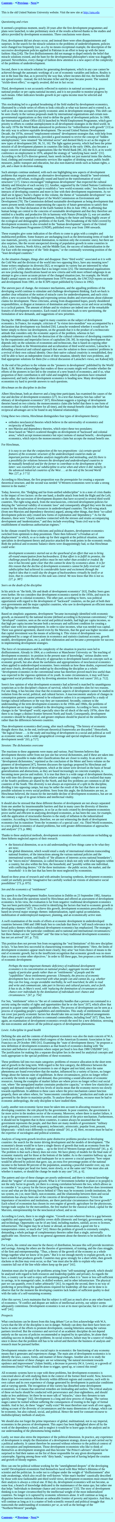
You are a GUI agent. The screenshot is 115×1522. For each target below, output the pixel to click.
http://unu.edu (91, 12)
